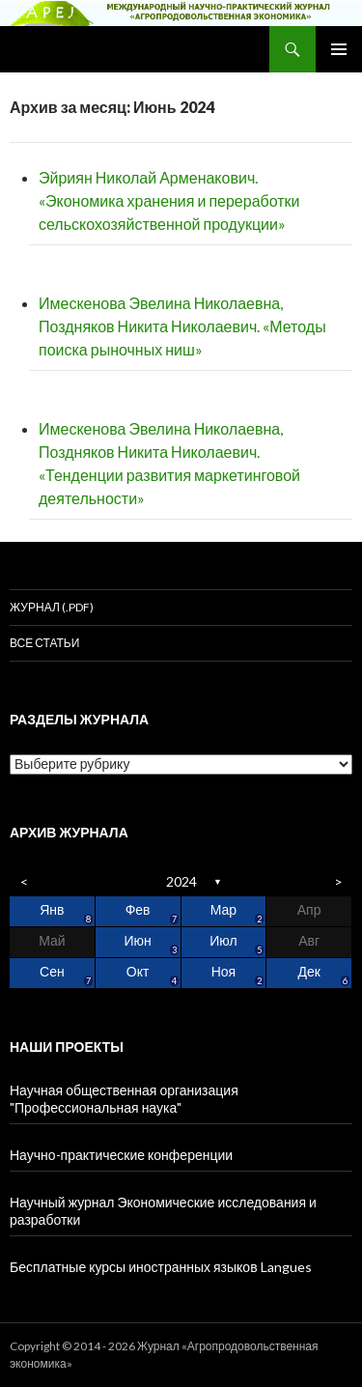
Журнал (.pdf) (52, 607)
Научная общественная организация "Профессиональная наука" (124, 1099)
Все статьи (44, 643)
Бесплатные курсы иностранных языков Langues (161, 1267)
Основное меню (339, 49)
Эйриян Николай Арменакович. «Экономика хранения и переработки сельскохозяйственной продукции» (169, 200)
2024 (181, 881)
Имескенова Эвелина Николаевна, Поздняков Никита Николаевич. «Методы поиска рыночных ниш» (182, 326)
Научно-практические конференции (181, 1159)
